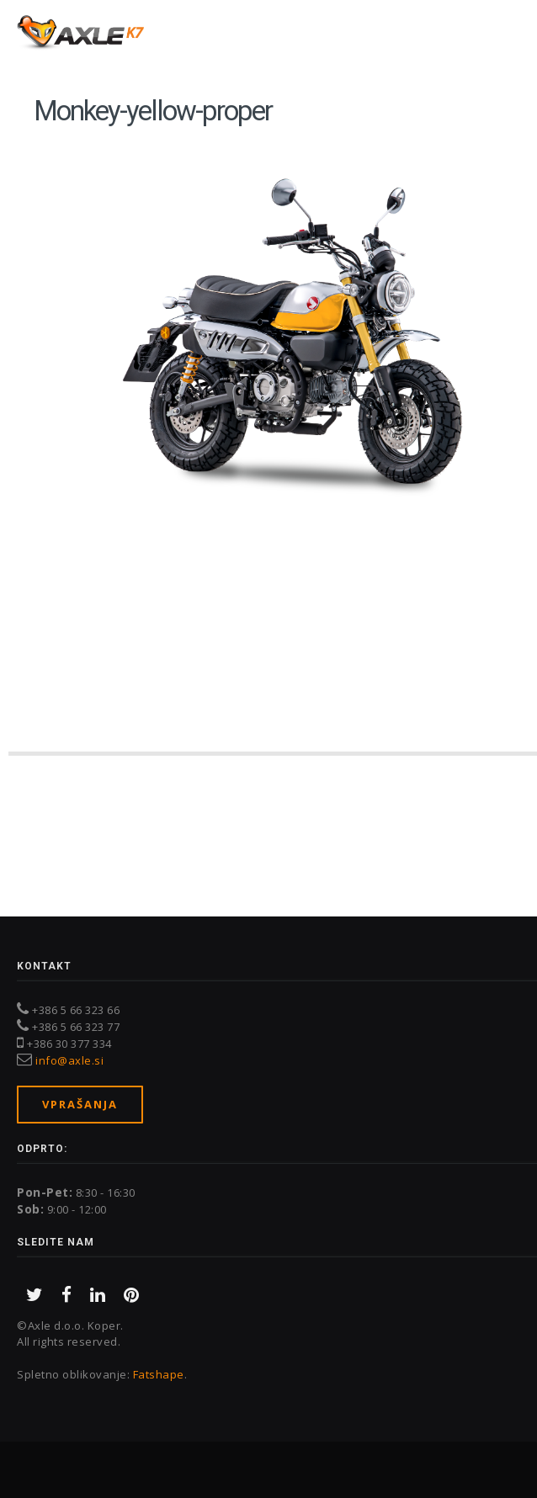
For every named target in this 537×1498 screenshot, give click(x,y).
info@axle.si (69, 1060)
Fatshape (158, 1374)
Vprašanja (80, 1104)
